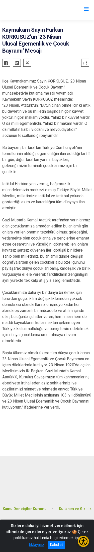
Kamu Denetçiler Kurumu (25, 509)
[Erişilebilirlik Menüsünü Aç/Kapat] (83, 541)
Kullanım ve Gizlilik (75, 509)
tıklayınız (36, 544)
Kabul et (56, 545)
